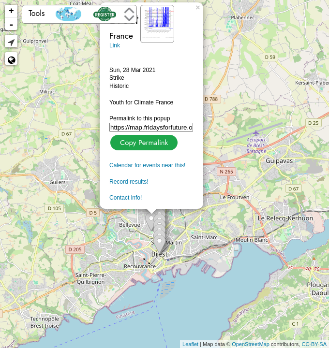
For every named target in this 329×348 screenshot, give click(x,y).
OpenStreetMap (250, 344)
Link (114, 45)
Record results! (129, 181)
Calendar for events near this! (147, 165)
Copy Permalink (143, 141)
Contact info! (125, 197)
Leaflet (190, 344)
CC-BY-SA (314, 344)
